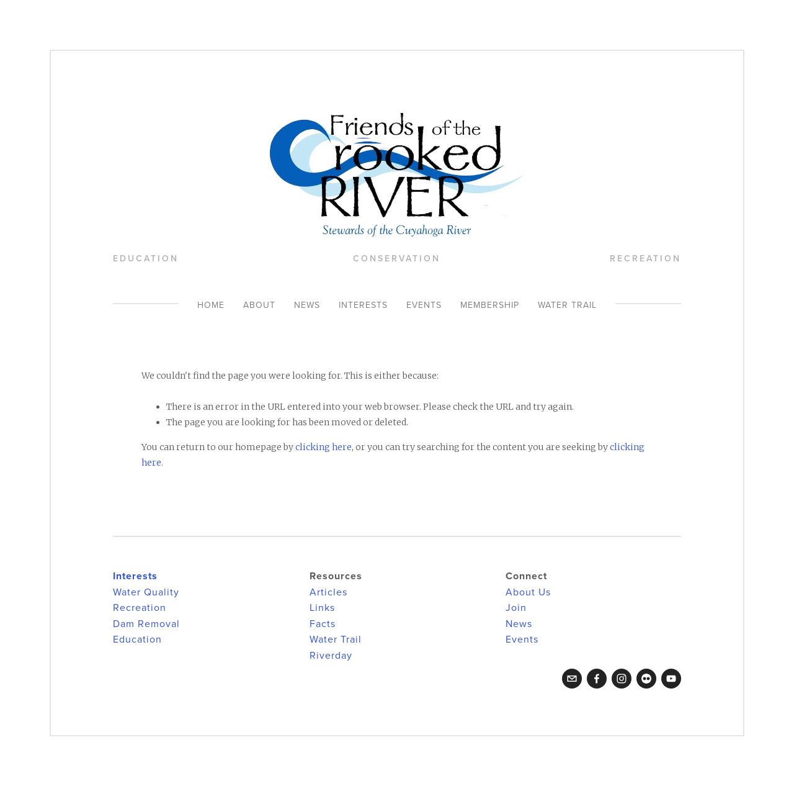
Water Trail (567, 305)
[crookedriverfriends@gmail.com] (572, 679)
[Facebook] (597, 679)
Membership (489, 305)
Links (322, 607)
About (259, 305)
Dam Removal (146, 623)
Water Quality (146, 592)
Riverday (331, 655)
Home (211, 305)
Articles (328, 592)
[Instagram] (621, 679)
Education (137, 639)
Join (516, 607)
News (307, 305)
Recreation (139, 607)
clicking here (323, 447)
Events (424, 305)
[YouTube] (671, 679)
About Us (528, 592)
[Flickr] (646, 679)
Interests (363, 305)
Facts (323, 623)
